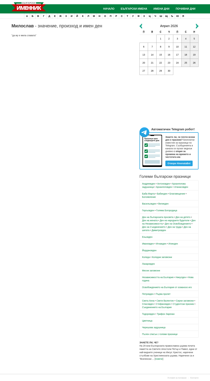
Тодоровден (148, 314)
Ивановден (148, 243)
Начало (109, 8)
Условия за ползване (177, 378)
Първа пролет (163, 294)
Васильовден (149, 203)
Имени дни (161, 8)
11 (186, 46)
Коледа (146, 257)
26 (194, 62)
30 (169, 70)
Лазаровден (148, 264)
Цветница (147, 320)
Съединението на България (157, 307)
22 (160, 62)
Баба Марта (148, 193)
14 (152, 54)
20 (143, 62)
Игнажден (161, 243)
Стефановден (163, 304)
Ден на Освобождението (178, 223)
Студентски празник (183, 304)
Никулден (181, 277)
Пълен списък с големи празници (160, 334)
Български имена (134, 8)
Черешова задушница (154, 327)
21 (152, 62)
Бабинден (162, 193)
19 (194, 54)
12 (194, 46)
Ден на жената (150, 220)
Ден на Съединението (154, 227)
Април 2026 (169, 26)
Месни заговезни (151, 270)
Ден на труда (175, 227)
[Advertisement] (73, 63)
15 (160, 54)
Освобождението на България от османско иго (167, 287)
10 (177, 46)
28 (152, 70)
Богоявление (149, 197)
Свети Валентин (165, 300)
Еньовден (147, 237)
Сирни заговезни (185, 300)
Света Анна (148, 300)
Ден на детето (182, 217)
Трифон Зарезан (166, 314)
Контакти (194, 378)
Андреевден (148, 183)
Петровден (148, 294)
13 (143, 54)
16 (169, 54)
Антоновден (163, 183)
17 (177, 54)
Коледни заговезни (162, 257)
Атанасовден (181, 187)
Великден (163, 203)
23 (169, 62)
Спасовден (148, 304)
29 (160, 70)
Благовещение (177, 193)
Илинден (173, 243)
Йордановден (149, 250)
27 (143, 70)
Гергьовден (148, 210)
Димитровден (159, 230)
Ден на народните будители (174, 220)
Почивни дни (185, 8)
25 (186, 62)
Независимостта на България (158, 277)
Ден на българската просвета (157, 217)
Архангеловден (164, 187)
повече (159, 359)
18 (186, 54)
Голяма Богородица (166, 210)
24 (177, 62)
